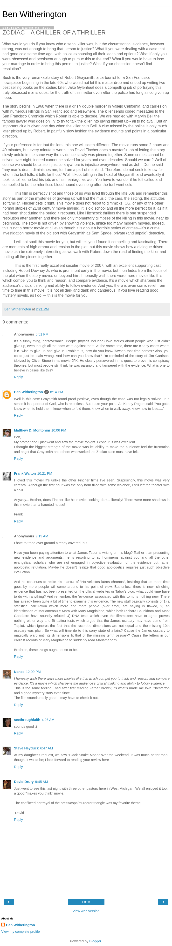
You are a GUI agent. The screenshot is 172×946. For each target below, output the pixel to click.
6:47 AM (46, 748)
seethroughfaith (27, 720)
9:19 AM (41, 536)
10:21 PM (44, 473)
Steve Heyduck (26, 748)
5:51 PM (41, 334)
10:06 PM (58, 430)
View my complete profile (20, 931)
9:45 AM (41, 782)
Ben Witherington (34, 14)
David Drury (24, 782)
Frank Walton (25, 473)
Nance (19, 672)
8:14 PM (56, 392)
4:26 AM (48, 720)
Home (86, 902)
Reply (18, 377)
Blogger (95, 941)
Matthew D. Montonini (32, 430)
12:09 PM (33, 672)
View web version (86, 911)
